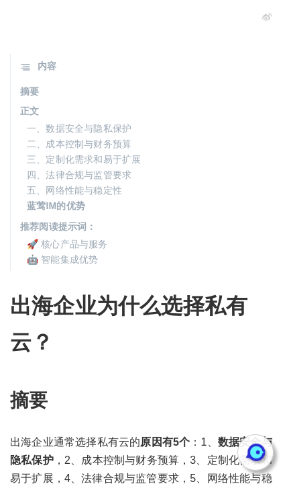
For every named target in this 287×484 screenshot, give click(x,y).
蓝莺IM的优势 (56, 205)
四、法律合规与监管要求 (79, 174)
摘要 (29, 91)
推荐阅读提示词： (58, 226)
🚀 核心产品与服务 (67, 244)
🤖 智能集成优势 (63, 259)
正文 (29, 111)
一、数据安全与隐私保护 (79, 128)
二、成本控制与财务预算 (79, 143)
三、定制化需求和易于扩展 (84, 159)
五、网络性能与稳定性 (74, 190)
